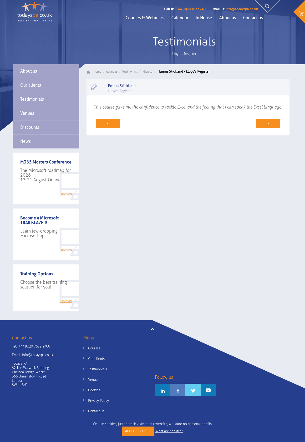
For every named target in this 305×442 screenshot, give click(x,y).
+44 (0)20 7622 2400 (185, 9)
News (25, 141)
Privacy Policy (98, 401)
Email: (32, 355)
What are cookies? (169, 431)
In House (204, 17)
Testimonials (32, 99)
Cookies (94, 390)
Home (95, 71)
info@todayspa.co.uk (235, 9)
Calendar (179, 17)
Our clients (30, 85)
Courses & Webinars (145, 17)
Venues (27, 113)
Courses (94, 348)
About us (227, 17)
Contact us (253, 17)
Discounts (29, 127)
